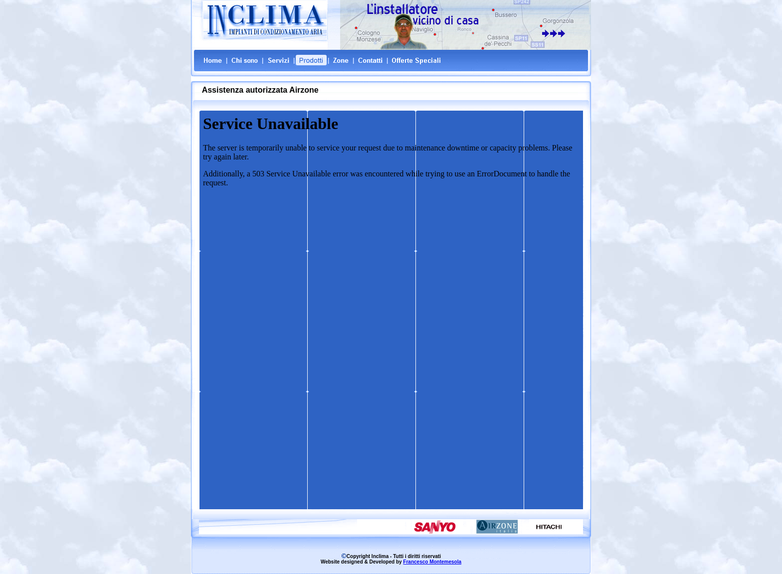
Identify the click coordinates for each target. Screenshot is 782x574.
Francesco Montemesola (432, 562)
